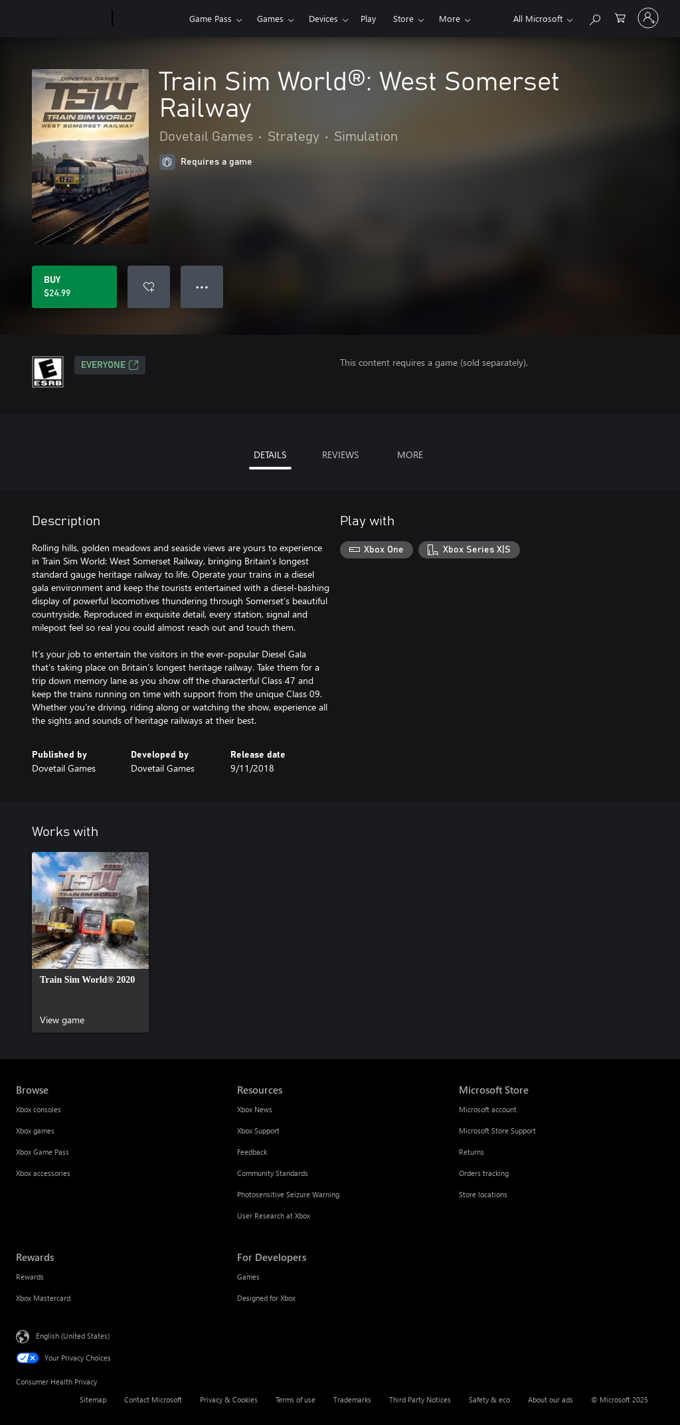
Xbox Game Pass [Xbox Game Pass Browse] (42, 1151)
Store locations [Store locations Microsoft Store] (483, 1194)
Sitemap (93, 1399)
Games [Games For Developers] (248, 1276)
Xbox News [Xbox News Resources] (254, 1109)
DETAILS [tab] (270, 454)
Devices (323, 18)
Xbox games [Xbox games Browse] (35, 1130)
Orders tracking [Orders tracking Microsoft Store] (484, 1173)
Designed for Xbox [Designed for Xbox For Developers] (266, 1298)
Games (270, 18)
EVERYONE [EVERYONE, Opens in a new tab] (110, 365)
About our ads (550, 1399)
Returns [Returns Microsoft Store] (471, 1151)
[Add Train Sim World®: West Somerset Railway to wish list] (149, 287)
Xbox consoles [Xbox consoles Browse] (38, 1109)
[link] (90, 942)
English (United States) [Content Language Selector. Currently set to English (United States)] (73, 1335)
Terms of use (295, 1399)
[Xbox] (149, 19)
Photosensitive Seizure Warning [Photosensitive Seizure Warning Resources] (288, 1194)
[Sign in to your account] (648, 18)
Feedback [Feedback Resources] (252, 1151)
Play (368, 18)
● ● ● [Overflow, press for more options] (202, 286)
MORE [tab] (410, 454)
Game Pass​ (210, 18)
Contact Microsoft (153, 1399)
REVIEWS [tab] (340, 454)
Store (403, 18)
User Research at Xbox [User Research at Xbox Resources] (273, 1215)
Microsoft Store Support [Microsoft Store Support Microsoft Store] (497, 1130)
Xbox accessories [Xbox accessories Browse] (43, 1173)
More (449, 18)
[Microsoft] (61, 19)
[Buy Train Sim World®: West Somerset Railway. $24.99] (74, 287)
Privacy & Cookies (229, 1399)
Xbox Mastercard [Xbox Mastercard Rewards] (43, 1298)
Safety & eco (489, 1399)
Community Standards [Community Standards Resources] (272, 1173)
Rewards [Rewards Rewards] (30, 1276)
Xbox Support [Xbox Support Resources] (258, 1130)
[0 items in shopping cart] (620, 17)
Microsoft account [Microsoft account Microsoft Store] (488, 1109)
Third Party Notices (420, 1399)
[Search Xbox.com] (594, 17)
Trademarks (352, 1399)
